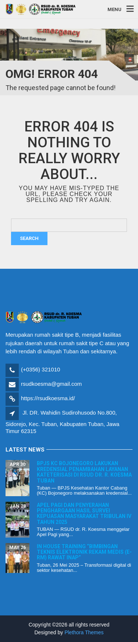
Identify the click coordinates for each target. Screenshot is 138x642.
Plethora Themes (83, 632)
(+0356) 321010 (40, 369)
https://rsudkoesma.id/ (48, 398)
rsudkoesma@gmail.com (51, 384)
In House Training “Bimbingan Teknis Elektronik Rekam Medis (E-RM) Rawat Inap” (84, 552)
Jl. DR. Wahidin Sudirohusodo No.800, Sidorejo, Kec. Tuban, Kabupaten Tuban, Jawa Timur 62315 (62, 421)
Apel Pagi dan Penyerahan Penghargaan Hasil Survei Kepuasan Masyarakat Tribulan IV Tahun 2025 (84, 513)
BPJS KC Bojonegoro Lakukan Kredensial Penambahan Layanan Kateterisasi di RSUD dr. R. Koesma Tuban (84, 471)
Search (29, 238)
